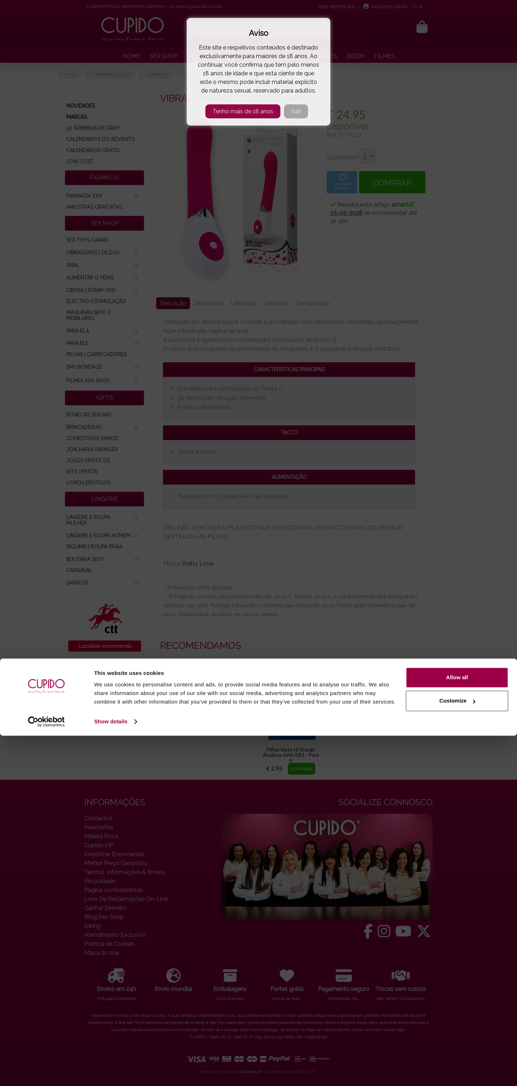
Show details (110, 1072)
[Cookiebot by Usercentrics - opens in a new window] (46, 1072)
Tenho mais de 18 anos (243, 111)
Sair (296, 111)
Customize (457, 1051)
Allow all (457, 1028)
